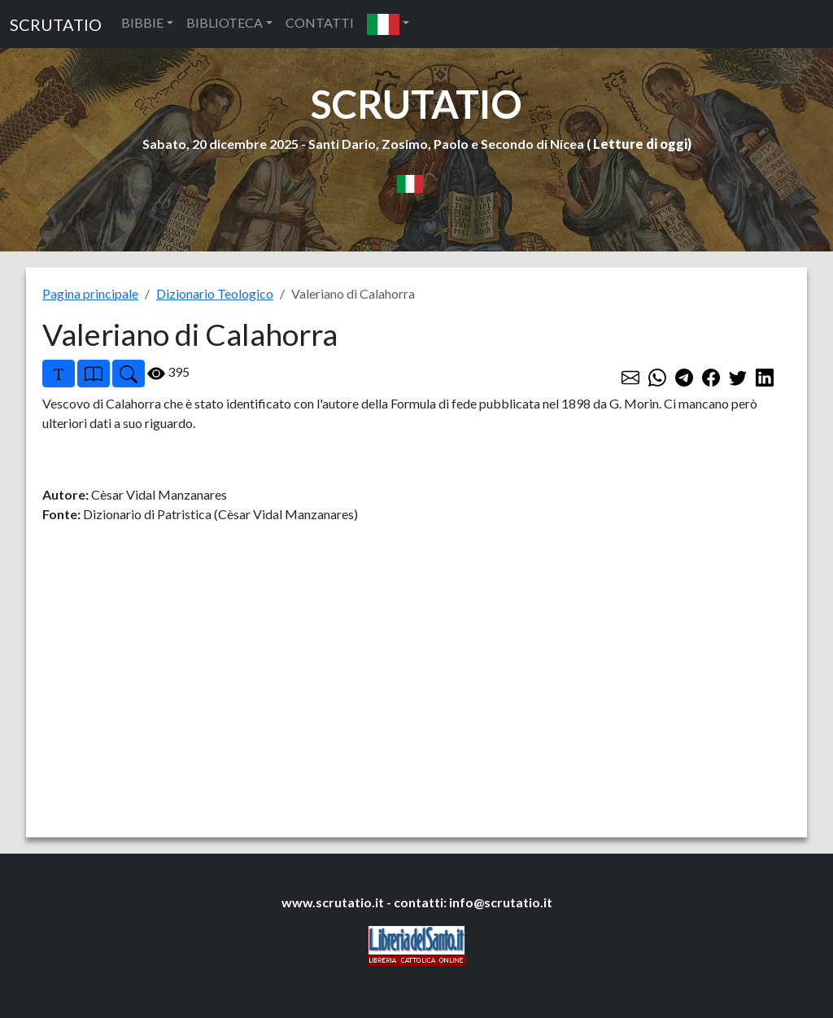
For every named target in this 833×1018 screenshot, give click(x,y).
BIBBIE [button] (142, 22)
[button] (388, 24)
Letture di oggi (640, 143)
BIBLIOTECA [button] (224, 22)
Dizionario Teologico (214, 293)
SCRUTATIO (56, 24)
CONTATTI (320, 22)
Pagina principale (90, 293)
